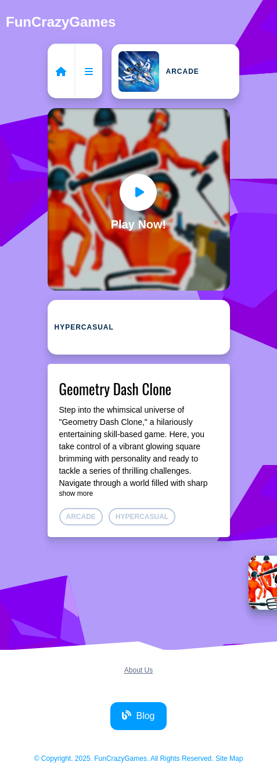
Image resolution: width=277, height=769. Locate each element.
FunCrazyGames (61, 22)
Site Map (229, 758)
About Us (138, 670)
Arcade (158, 71)
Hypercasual (84, 327)
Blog (138, 715)
